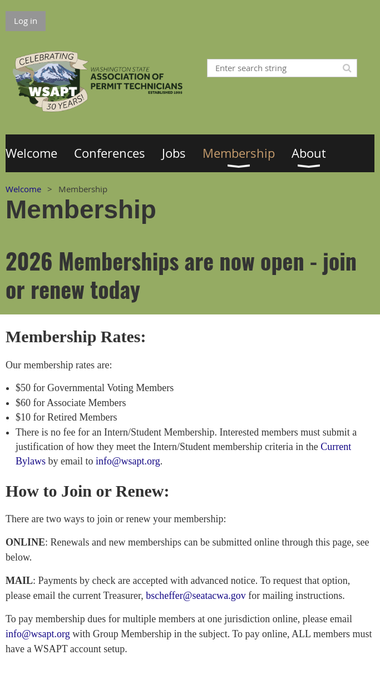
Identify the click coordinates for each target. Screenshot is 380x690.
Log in (25, 20)
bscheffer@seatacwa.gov (196, 595)
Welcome (23, 188)
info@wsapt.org (128, 461)
